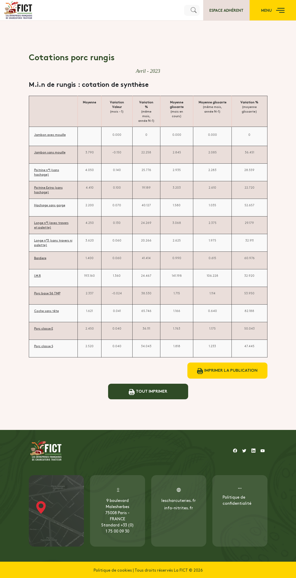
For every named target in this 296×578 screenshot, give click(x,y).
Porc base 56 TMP (47, 293)
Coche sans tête (46, 311)
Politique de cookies (113, 570)
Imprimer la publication (227, 370)
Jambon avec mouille (50, 135)
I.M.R (37, 275)
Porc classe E (43, 328)
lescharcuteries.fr (178, 500)
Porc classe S (43, 346)
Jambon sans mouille (50, 152)
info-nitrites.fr (178, 507)
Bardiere (40, 258)
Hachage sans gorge (49, 205)
